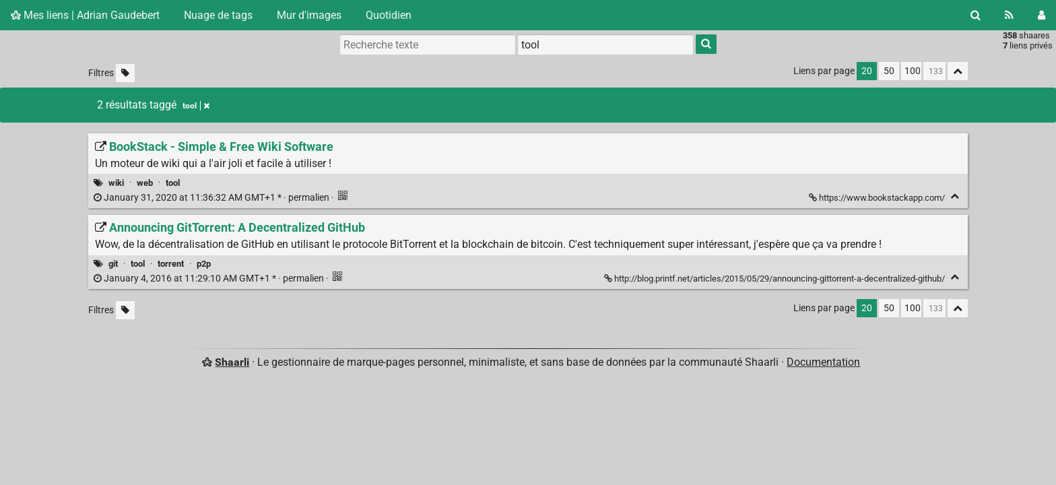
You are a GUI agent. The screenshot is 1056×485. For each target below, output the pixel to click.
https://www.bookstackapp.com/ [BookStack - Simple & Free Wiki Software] (878, 198)
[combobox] (605, 44)
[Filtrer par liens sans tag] (125, 73)
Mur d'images (309, 15)
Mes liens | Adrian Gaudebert (85, 15)
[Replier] (954, 196)
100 (912, 71)
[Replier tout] (958, 71)
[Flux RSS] (1009, 15)
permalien (212, 197)
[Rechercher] (975, 15)
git (113, 264)
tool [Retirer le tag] (196, 105)
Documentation (823, 362)
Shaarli (232, 362)
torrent (171, 264)
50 (889, 71)
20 (866, 71)
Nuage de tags (218, 15)
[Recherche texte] (427, 44)
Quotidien (388, 15)
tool (173, 183)
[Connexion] (1041, 15)
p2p (204, 264)
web (145, 183)
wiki (116, 183)
